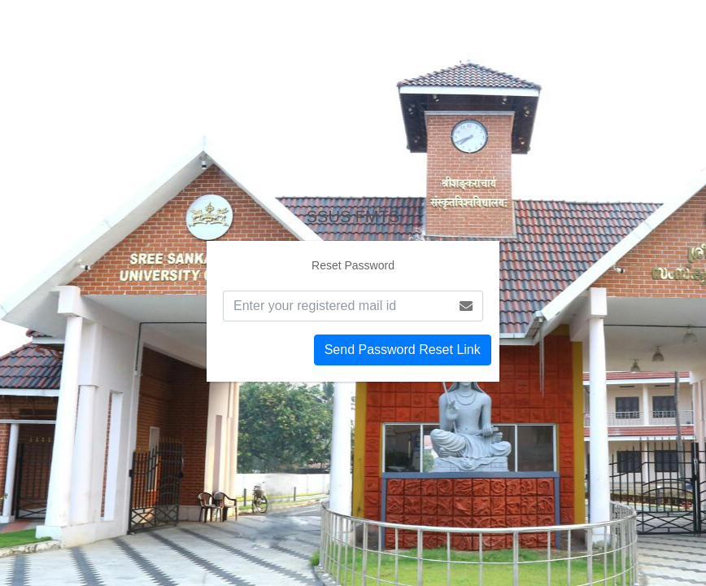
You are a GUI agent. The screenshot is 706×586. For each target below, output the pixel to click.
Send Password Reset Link (403, 349)
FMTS (353, 216)
